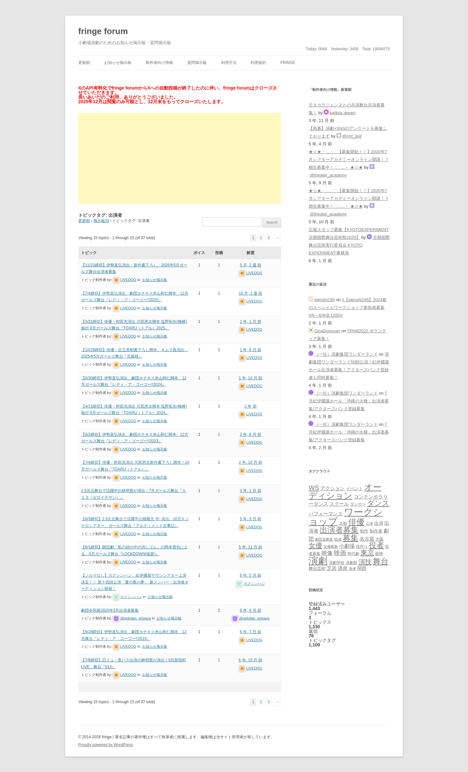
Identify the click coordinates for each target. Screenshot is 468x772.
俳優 (356, 521)
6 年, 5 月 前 (250, 575)
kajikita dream (343, 112)
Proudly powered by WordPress (105, 744)
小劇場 (347, 546)
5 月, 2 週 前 (250, 265)
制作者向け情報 (159, 62)
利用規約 (258, 62)
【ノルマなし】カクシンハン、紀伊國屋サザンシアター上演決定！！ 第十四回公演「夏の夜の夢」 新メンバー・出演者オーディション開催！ (135, 582)
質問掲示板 (197, 62)
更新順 (84, 62)
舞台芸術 (317, 568)
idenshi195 (324, 299)
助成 (337, 539)
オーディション (345, 491)
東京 (367, 552)
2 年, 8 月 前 (250, 434)
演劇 (318, 560)
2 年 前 (250, 406)
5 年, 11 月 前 (251, 547)
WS (314, 487)
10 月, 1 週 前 (251, 293)
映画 (340, 552)
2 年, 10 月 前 (251, 462)
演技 (365, 561)
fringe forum (103, 31)
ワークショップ (346, 517)
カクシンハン (131, 597)
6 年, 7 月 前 (250, 632)
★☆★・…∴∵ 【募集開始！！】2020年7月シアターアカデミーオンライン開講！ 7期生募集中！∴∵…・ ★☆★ (348, 159)
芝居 (332, 568)
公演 (369, 523)
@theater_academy (328, 175)
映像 (327, 553)
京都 (343, 523)
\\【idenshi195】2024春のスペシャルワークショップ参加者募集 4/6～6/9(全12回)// (348, 307)
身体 (352, 568)
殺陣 (379, 553)
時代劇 (353, 553)
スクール (339, 504)
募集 (350, 537)
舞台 (380, 561)
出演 (378, 523)
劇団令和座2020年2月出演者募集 (110, 610)
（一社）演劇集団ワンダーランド (346, 354)
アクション (332, 488)
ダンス (378, 503)
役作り (362, 546)
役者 (376, 545)
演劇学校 (336, 562)
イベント (354, 488)
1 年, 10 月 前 (251, 378)
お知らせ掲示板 (117, 62)
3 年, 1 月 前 (250, 490)
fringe (287, 62)
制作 (364, 531)
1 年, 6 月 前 (250, 350)
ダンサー (358, 504)
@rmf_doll (352, 136)
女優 (315, 545)
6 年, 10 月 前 (251, 660)
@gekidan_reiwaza (135, 618)
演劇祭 (351, 562)
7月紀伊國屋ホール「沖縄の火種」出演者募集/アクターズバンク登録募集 (349, 401)
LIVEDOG (128, 280)
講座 (343, 568)
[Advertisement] (179, 158)
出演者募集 (339, 529)
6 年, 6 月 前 (250, 610)
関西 (361, 568)
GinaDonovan (327, 330)
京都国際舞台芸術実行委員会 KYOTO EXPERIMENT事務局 (349, 245)
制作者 (376, 531)
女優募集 (331, 546)
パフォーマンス (326, 513)
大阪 (379, 539)
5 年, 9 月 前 (250, 519)
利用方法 (229, 62)
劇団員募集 (324, 539)
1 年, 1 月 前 (250, 321)
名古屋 (367, 539)
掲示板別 (101, 220)
